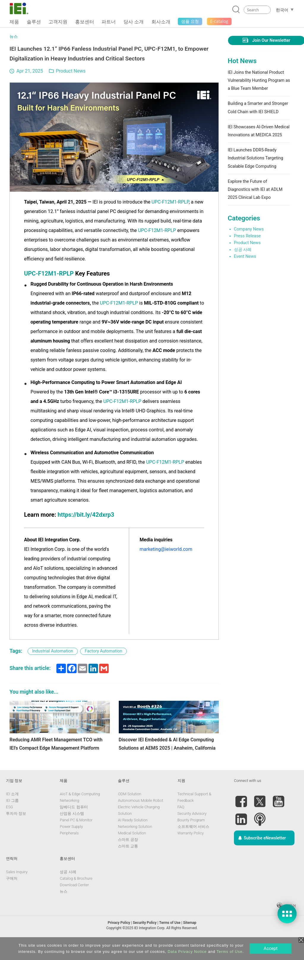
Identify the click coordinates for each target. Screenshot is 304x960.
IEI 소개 (12, 811)
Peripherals (69, 850)
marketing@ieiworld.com (166, 549)
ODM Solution (129, 811)
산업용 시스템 (72, 830)
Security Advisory (192, 830)
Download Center (74, 902)
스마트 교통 (128, 863)
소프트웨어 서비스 (193, 843)
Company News (249, 229)
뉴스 (14, 36)
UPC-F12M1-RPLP (170, 202)
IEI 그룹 (12, 817)
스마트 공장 (128, 857)
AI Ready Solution (133, 837)
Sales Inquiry (17, 889)
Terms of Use (229, 951)
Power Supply (71, 843)
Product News (71, 71)
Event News (245, 256)
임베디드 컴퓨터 (74, 824)
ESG (9, 824)
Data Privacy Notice (187, 951)
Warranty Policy (191, 850)
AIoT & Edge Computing (80, 811)
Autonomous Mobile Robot (140, 817)
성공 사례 (243, 249)
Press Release (247, 236)
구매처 (12, 895)
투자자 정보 (16, 830)
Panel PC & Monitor (76, 837)
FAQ (181, 824)
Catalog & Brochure (76, 895)
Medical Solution (132, 850)
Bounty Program (191, 837)
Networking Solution (135, 843)
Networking (69, 817)
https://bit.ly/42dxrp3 (86, 514)
